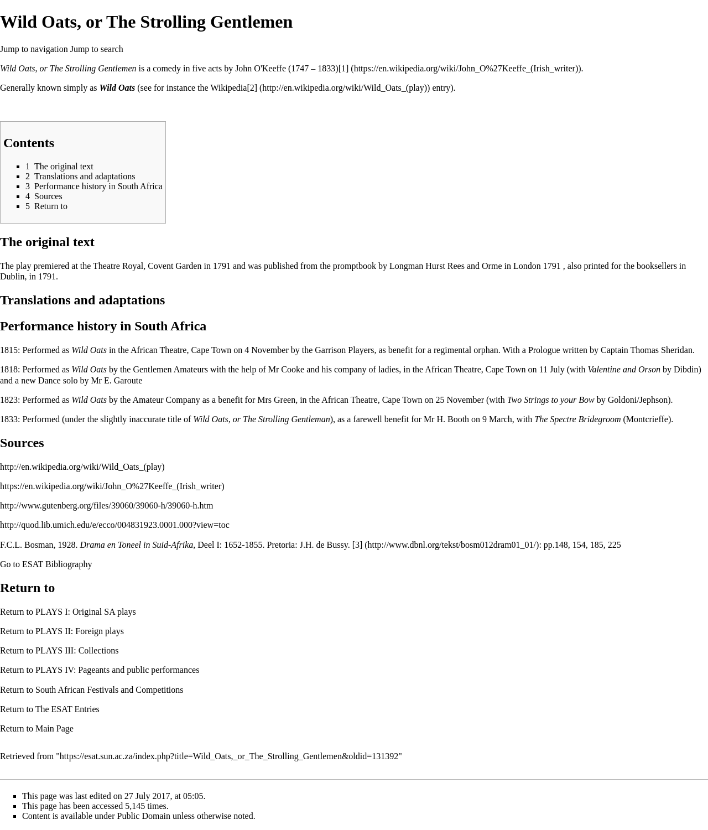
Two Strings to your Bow (551, 399)
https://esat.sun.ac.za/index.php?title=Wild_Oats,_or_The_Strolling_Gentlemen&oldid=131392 (229, 756)
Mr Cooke (286, 369)
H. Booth (452, 419)
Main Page (54, 728)
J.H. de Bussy (324, 544)
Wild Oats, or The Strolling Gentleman (261, 419)
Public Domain (143, 816)
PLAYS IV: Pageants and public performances (117, 670)
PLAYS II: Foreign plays (79, 631)
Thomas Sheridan (661, 350)
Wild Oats (118, 87)
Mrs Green (276, 399)
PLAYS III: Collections (77, 650)
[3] (357, 544)
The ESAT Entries (67, 709)
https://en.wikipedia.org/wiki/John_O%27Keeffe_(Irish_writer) (112, 486)
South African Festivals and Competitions (109, 689)
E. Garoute (123, 380)
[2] (252, 87)
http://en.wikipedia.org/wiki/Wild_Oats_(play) (82, 466)
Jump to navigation (34, 49)
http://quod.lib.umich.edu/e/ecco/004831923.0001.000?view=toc (115, 525)
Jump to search (96, 49)
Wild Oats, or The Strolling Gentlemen (68, 68)
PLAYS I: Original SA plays (85, 611)
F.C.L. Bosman (27, 544)
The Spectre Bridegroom (577, 419)
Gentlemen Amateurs (170, 369)
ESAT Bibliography (57, 564)
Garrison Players (344, 350)
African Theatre (158, 350)
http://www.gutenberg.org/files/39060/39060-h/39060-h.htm (106, 505)
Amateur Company (166, 399)
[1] (344, 68)
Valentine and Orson (623, 369)
